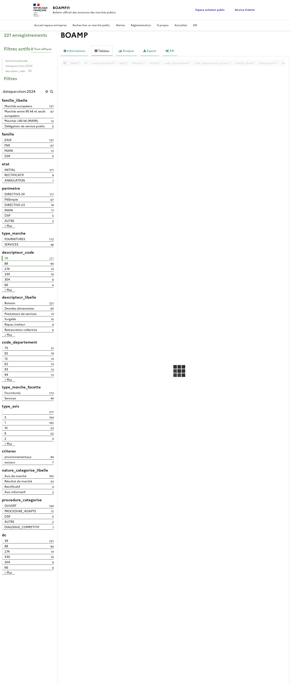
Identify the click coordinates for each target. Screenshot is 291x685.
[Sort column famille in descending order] (159, 63)
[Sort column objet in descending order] (127, 63)
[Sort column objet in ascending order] (127, 61)
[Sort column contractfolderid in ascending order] (114, 61)
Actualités (180, 25)
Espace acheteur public (210, 10)
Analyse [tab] (126, 51)
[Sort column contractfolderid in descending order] (114, 63)
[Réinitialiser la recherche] (46, 91)
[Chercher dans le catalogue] (51, 91)
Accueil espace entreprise (50, 25)
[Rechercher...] (28, 91)
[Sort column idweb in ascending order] (79, 61)
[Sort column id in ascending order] (87, 61)
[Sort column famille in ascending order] (159, 61)
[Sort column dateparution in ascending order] (277, 61)
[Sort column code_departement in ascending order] (189, 61)
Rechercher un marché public (91, 25)
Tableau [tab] (102, 51)
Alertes (120, 25)
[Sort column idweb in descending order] (79, 63)
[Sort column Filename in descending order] (144, 63)
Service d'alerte (245, 10)
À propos (163, 25)
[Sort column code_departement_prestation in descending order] (230, 63)
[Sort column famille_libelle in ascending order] (254, 61)
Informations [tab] (74, 51)
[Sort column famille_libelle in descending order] (254, 63)
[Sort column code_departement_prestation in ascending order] (230, 61)
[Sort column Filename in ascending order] (144, 61)
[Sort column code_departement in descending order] (189, 63)
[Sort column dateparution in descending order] (277, 63)
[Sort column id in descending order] (87, 63)
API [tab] (170, 51)
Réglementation (141, 25)
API (195, 25)
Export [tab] (149, 51)
